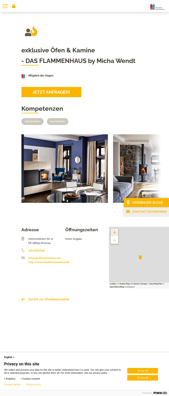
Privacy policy (33, 384)
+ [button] (114, 230)
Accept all (142, 370)
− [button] (114, 238)
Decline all (142, 377)
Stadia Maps (125, 284)
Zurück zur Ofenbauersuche (48, 299)
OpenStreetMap (117, 287)
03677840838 (36, 250)
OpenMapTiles (155, 284)
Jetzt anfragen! (51, 92)
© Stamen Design (139, 284)
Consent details (12, 384)
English (9, 357)
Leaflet (113, 284)
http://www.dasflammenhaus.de (44, 262)
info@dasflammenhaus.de (44, 258)
